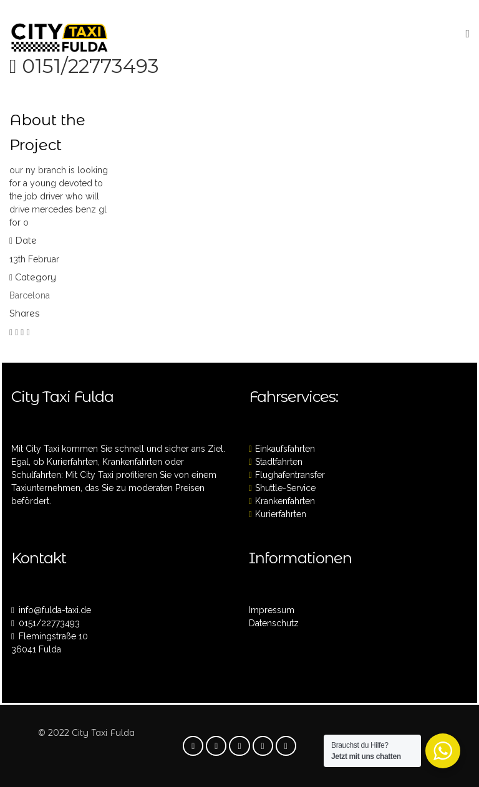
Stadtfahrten (278, 462)
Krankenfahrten (285, 501)
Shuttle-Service (285, 488)
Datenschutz (274, 623)
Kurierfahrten (280, 514)
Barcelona (29, 295)
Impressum (271, 610)
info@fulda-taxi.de (55, 610)
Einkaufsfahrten (285, 449)
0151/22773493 (90, 66)
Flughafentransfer (290, 475)
